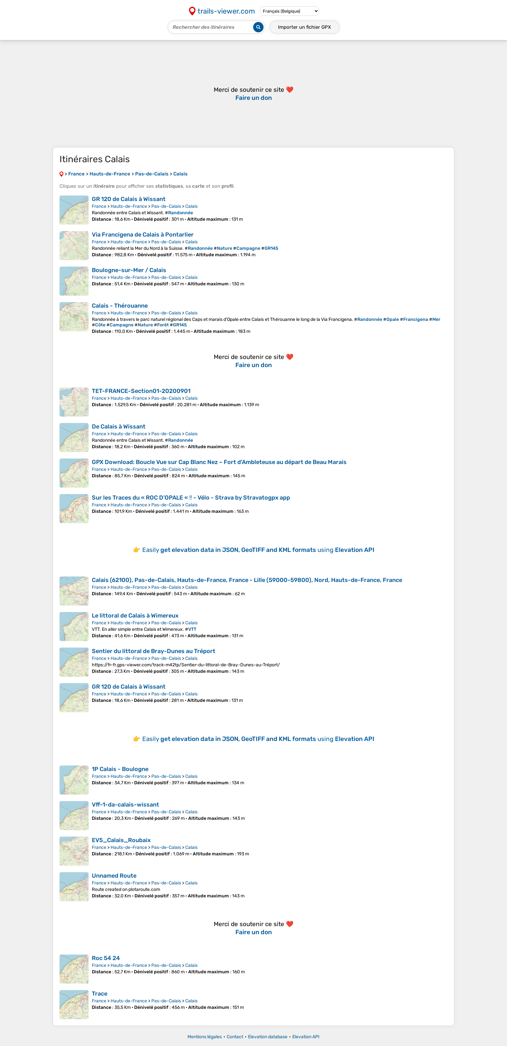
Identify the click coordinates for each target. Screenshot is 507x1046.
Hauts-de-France (129, 206)
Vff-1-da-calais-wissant (125, 804)
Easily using (258, 550)
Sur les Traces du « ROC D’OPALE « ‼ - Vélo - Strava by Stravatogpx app (191, 497)
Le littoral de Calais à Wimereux (135, 615)
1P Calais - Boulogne (120, 769)
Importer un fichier (304, 27)
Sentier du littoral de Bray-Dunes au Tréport (153, 651)
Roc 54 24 (106, 958)
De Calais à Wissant (119, 426)
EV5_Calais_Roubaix (121, 840)
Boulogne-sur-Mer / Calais (129, 270)
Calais (191, 206)
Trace (99, 993)
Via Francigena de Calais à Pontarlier (143, 234)
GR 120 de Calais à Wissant (129, 199)
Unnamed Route (114, 875)
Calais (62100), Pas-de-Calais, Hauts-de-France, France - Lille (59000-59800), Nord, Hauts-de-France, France (247, 580)
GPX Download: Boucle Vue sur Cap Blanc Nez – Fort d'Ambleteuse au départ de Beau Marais (219, 462)
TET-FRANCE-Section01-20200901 (141, 391)
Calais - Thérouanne (120, 305)
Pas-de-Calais (166, 206)
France (99, 206)
